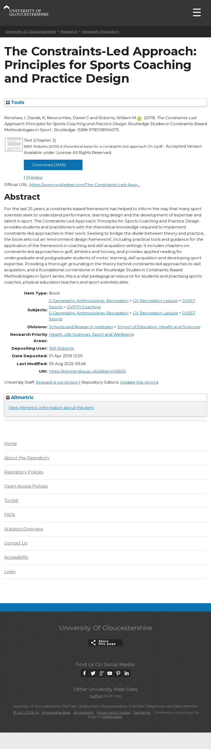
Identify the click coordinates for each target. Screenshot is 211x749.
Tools (15, 102)
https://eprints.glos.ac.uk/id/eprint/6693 (87, 371)
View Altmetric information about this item (51, 407)
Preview (34, 177)
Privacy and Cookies (113, 713)
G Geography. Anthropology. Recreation (89, 300)
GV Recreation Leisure (155, 300)
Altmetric (20, 397)
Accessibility (16, 557)
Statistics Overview (23, 529)
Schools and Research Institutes (81, 326)
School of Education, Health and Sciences (158, 326)
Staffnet (96, 696)
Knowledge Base (56, 713)
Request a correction (57, 382)
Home (10, 443)
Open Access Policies (26, 486)
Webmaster (112, 717)
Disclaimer (142, 713)
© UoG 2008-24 (26, 713)
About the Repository (26, 458)
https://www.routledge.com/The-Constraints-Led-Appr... (84, 184)
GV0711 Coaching (84, 306)
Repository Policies (23, 472)
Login (10, 571)
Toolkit (11, 500)
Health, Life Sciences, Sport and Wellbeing (91, 334)
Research (68, 31)
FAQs (9, 514)
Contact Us (15, 543)
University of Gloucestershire (30, 31)
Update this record (139, 382)
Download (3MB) (49, 164)
